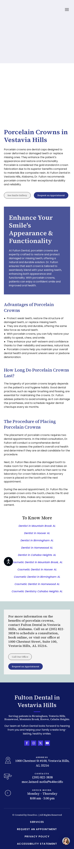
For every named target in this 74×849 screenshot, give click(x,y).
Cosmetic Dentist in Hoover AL (37, 569)
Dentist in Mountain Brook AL (37, 526)
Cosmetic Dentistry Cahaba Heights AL (37, 591)
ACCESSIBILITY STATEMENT (37, 844)
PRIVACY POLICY (37, 836)
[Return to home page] (14, 9)
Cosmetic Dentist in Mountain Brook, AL (37, 562)
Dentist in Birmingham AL (37, 540)
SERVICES (37, 822)
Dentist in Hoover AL (37, 533)
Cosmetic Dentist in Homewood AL (37, 584)
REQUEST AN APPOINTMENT (37, 829)
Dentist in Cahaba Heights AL (37, 555)
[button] (17, 195)
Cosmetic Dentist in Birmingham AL (37, 577)
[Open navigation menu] (67, 9)
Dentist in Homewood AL (37, 548)
